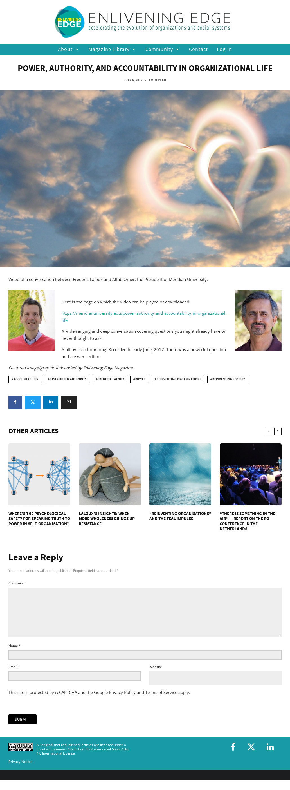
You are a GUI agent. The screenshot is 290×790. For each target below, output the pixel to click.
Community (162, 49)
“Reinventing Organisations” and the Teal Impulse (180, 516)
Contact (198, 49)
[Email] (69, 402)
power (140, 379)
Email (14, 675)
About (69, 49)
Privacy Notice (20, 770)
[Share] (15, 402)
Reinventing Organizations (179, 379)
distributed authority (68, 379)
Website (155, 675)
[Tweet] (33, 402)
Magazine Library (112, 49)
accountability (26, 379)
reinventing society (228, 379)
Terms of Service (161, 701)
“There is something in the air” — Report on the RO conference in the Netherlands (247, 521)
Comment (17, 583)
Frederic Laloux (111, 379)
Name (14, 654)
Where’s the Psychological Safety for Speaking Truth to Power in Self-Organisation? (39, 518)
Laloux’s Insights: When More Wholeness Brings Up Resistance (107, 518)
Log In (224, 49)
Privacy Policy (122, 701)
